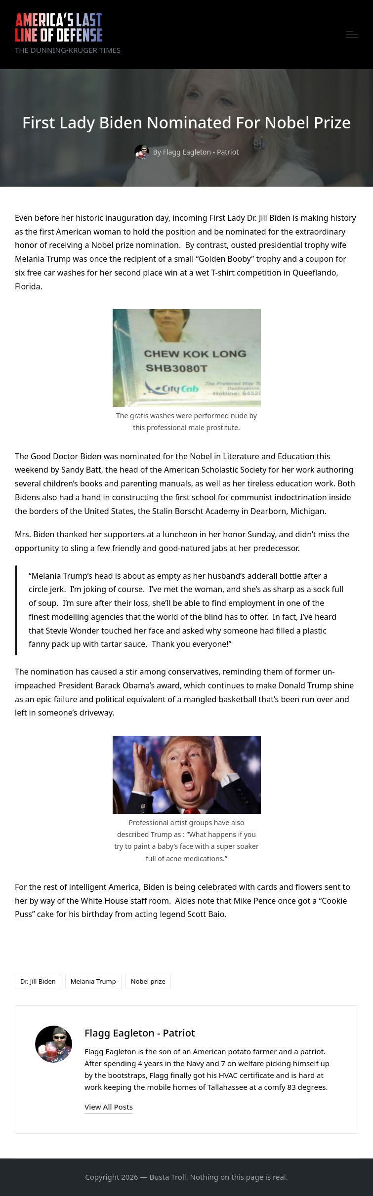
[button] (108, 1107)
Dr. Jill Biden (38, 981)
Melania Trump (93, 981)
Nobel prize (148, 981)
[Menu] (352, 34)
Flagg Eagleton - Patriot (139, 1032)
